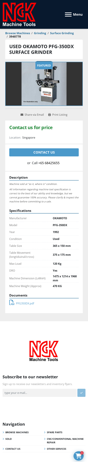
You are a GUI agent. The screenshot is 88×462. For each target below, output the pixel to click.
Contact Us (44, 152)
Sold (8, 438)
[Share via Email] (32, 114)
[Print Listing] (58, 114)
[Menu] (68, 14)
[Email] (40, 393)
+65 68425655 (49, 163)
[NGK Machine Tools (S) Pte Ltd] (44, 350)
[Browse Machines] (17, 33)
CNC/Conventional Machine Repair (65, 440)
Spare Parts (54, 432)
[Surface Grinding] (62, 33)
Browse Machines (17, 432)
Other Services (56, 448)
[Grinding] (40, 33)
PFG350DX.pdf (21, 303)
